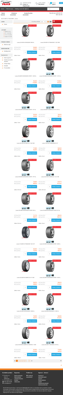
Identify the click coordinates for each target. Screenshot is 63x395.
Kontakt (6, 65)
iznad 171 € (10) (8, 36)
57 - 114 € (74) (8, 33)
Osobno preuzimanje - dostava (9, 60)
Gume (2, 9)
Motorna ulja (9, 9)
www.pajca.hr (29, 377)
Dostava (16, 380)
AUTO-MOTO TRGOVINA (7, 18)
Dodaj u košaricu (32, 52)
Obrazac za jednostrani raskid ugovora (42, 377)
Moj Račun (41, 4)
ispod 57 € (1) (8, 31)
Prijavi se (25, 4)
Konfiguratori (7, 51)
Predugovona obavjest (43, 383)
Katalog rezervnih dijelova (22, 9)
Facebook (30, 375)
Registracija (26, 6)
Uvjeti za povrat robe (43, 384)
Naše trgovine (7, 57)
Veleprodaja (7, 63)
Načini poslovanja (18, 375)
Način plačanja (17, 377)
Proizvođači (7, 68)
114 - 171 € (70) (8, 34)
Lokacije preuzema (18, 378)
